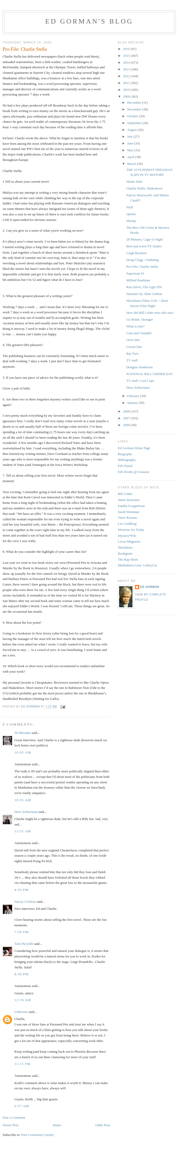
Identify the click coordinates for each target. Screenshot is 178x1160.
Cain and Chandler (139, 333)
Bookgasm (125, 553)
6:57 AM (21, 1106)
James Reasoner (129, 500)
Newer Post (10, 1125)
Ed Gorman (149, 586)
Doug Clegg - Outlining (142, 260)
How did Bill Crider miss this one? (150, 313)
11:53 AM (22, 831)
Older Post (103, 1125)
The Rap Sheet (128, 559)
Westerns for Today (131, 530)
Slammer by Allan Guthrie (144, 294)
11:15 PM (22, 1064)
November (134, 109)
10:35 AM (22, 800)
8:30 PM (21, 974)
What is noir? (135, 326)
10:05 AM (22, 752)
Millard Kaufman (138, 280)
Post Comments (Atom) (37, 1135)
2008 (127, 411)
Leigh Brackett (136, 253)
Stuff (129, 207)
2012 (127, 76)
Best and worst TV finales (144, 246)
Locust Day (134, 347)
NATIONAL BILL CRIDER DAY (149, 374)
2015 (127, 56)
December (134, 102)
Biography (125, 454)
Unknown (21, 1012)
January (133, 403)
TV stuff (132, 360)
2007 (127, 418)
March (132, 164)
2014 (127, 62)
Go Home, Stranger (139, 319)
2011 (127, 83)
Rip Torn (132, 353)
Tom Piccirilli (23, 944)
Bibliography (127, 460)
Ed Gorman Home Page (134, 448)
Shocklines (125, 547)
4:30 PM (21, 890)
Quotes (131, 214)
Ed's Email (125, 466)
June (130, 143)
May (130, 150)
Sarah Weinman (128, 512)
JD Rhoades (22, 733)
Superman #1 (135, 273)
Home (57, 1125)
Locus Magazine (129, 541)
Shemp (131, 221)
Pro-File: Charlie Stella (142, 267)
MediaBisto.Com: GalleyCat (137, 565)
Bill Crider (125, 494)
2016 (127, 49)
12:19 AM (22, 1000)
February (133, 396)
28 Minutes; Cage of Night (144, 239)
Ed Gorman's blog (89, 21)
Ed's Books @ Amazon (133, 472)
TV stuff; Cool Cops (140, 381)
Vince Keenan (127, 518)
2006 (127, 425)
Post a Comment (14, 1117)
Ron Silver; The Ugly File (144, 287)
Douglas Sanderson (139, 367)
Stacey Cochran (25, 902)
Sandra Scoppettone (131, 506)
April (131, 157)
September (135, 123)
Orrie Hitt (133, 340)
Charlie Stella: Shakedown (144, 188)
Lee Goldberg (127, 524)
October (133, 116)
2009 (127, 96)
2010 (127, 90)
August (132, 130)
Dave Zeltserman (26, 812)
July (130, 136)
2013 (127, 69)
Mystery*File (127, 536)
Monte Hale (134, 181)
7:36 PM (21, 932)
